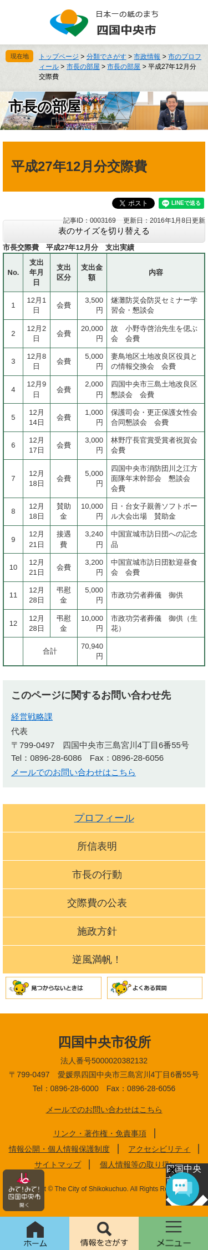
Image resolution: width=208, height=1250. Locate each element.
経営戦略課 (32, 716)
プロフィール (104, 818)
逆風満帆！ (97, 959)
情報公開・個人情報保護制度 (59, 1148)
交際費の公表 (97, 902)
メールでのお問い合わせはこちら (73, 772)
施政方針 (97, 931)
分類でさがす (106, 57)
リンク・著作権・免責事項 (99, 1133)
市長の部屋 (83, 67)
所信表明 (97, 846)
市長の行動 (97, 874)
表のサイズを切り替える (104, 230)
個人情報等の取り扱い (138, 1164)
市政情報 (147, 57)
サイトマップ (57, 1164)
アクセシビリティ (159, 1148)
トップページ (59, 57)
